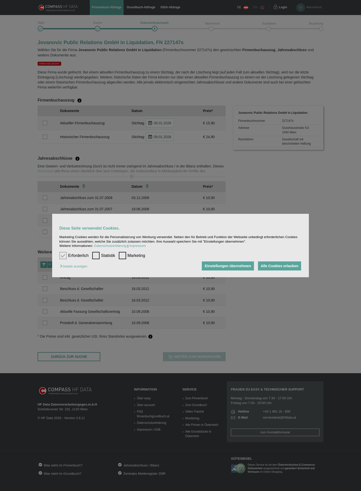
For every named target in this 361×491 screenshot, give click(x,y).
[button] (74, 266)
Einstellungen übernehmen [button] (227, 266)
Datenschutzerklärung (110, 246)
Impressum (137, 246)
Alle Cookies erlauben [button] (279, 266)
